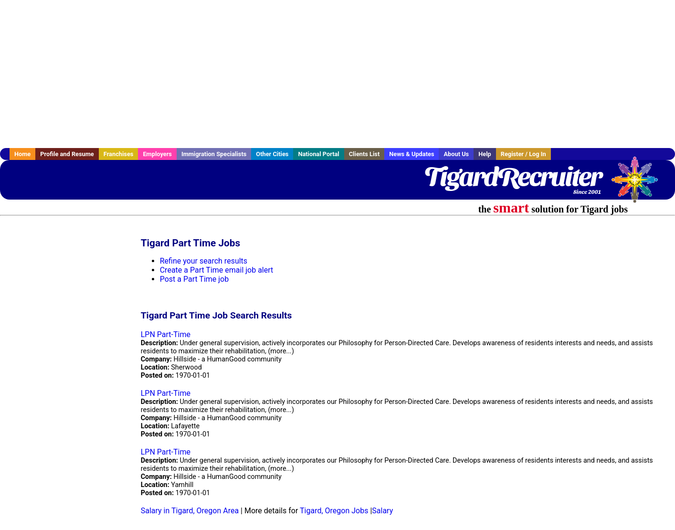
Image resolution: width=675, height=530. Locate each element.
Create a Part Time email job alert (217, 270)
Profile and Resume (67, 154)
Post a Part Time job (194, 279)
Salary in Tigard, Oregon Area (190, 510)
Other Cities (272, 154)
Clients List (364, 154)
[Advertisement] (337, 74)
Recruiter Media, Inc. (639, 184)
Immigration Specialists (213, 154)
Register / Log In (523, 154)
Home (22, 154)
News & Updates (411, 154)
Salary (382, 510)
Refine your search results (203, 260)
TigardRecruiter (512, 177)
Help (484, 154)
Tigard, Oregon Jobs (334, 510)
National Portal (318, 154)
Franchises (119, 154)
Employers (157, 154)
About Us (456, 154)
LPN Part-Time (165, 334)
